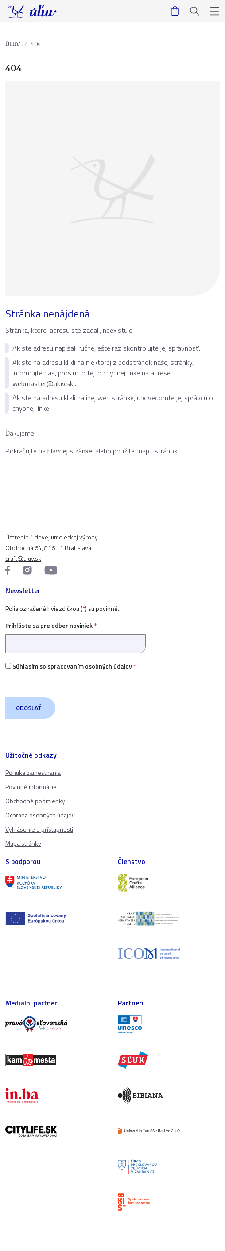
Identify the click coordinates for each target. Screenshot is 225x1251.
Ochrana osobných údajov (40, 815)
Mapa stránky (23, 843)
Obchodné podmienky (35, 800)
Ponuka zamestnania (33, 772)
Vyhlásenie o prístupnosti (39, 829)
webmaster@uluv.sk (42, 383)
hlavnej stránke (69, 451)
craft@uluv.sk (23, 558)
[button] (214, 11)
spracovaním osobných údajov (89, 666)
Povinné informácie (31, 786)
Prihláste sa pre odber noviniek (75, 635)
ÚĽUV (12, 43)
